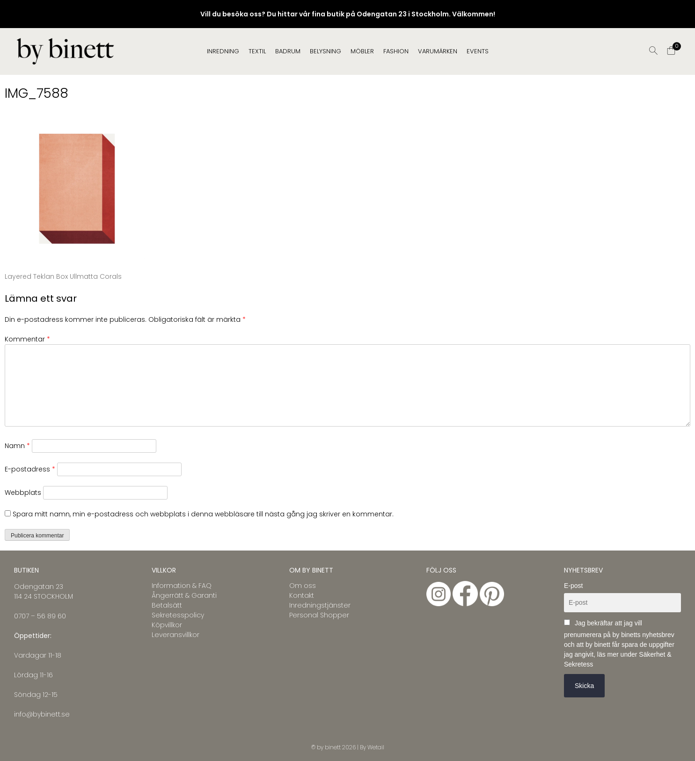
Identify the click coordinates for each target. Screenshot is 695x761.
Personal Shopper (319, 615)
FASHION (396, 51)
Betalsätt (167, 605)
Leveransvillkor (175, 634)
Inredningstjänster (320, 605)
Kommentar (27, 339)
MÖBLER (362, 51)
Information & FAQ (182, 585)
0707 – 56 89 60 (40, 616)
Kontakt (301, 595)
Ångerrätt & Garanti (184, 595)
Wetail (375, 747)
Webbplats (23, 492)
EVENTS (478, 51)
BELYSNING (325, 51)
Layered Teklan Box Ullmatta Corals (63, 276)
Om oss (302, 585)
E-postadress (30, 469)
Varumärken (437, 51)
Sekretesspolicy (178, 615)
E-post (573, 585)
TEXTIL (257, 51)
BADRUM (287, 51)
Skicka (584, 685)
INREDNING (223, 51)
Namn (17, 445)
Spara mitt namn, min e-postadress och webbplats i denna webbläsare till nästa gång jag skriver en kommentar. (203, 514)
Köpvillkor (167, 625)
